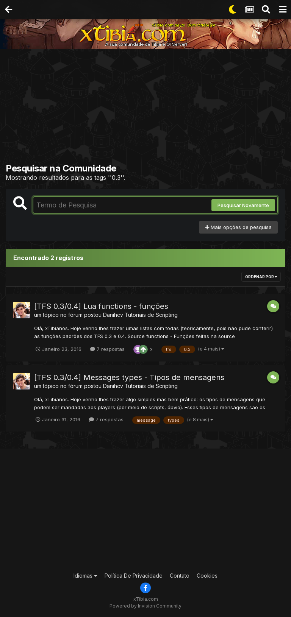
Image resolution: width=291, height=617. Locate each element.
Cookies (207, 575)
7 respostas (107, 349)
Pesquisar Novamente (243, 205)
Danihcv (113, 315)
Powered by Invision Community (145, 606)
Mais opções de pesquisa (238, 227)
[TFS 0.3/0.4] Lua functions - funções (101, 306)
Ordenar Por (261, 276)
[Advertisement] (148, 108)
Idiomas (85, 575)
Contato (179, 575)
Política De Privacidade (134, 575)
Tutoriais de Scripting (151, 315)
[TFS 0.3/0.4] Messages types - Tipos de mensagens (129, 377)
